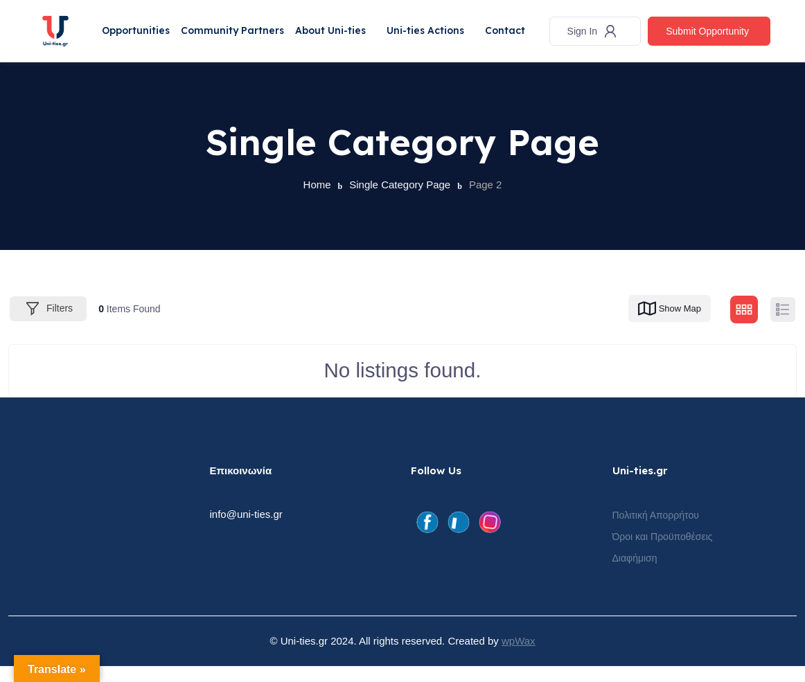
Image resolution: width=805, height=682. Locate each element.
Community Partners (239, 24)
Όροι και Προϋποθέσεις (662, 552)
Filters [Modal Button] (48, 325)
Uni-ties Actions (439, 24)
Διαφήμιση (634, 574)
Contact (125, 53)
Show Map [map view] (668, 325)
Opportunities (139, 24)
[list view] (783, 325)
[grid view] (744, 325)
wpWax (519, 657)
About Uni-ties (341, 24)
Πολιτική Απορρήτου (655, 531)
